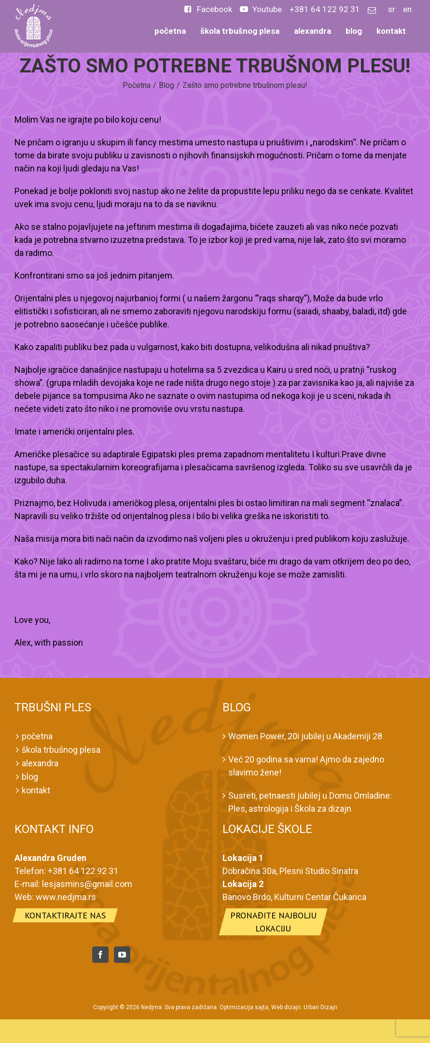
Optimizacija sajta (244, 1007)
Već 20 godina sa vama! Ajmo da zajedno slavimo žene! (306, 765)
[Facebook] (100, 954)
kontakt (36, 790)
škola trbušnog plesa (61, 750)
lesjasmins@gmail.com (87, 884)
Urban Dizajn (320, 1007)
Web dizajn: (286, 1007)
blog (30, 777)
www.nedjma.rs (66, 897)
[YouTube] (122, 954)
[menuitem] (208, 12)
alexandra (40, 763)
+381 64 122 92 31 (83, 871)
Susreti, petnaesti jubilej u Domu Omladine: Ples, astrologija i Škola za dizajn (310, 802)
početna (37, 736)
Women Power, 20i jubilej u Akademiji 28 (305, 736)
